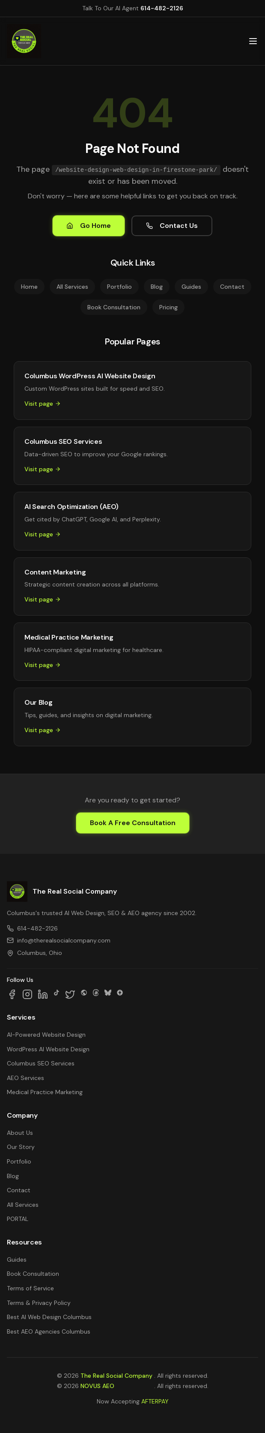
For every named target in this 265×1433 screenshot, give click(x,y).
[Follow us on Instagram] (27, 994)
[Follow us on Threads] (95, 994)
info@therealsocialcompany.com (58, 940)
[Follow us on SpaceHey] (83, 994)
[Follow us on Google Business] (119, 994)
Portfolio (119, 286)
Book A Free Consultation (133, 822)
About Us (20, 1133)
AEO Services (25, 1078)
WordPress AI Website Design (48, 1049)
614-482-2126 (161, 8)
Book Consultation (113, 307)
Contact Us (172, 225)
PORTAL (17, 1219)
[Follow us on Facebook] (12, 994)
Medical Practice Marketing (45, 1092)
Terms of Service (30, 1288)
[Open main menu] (253, 41)
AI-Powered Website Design (46, 1034)
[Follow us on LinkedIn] (43, 994)
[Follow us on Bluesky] (107, 994)
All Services (72, 286)
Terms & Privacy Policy (39, 1303)
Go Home (88, 225)
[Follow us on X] (70, 994)
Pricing (168, 307)
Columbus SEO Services (40, 1063)
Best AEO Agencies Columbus (48, 1331)
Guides (191, 286)
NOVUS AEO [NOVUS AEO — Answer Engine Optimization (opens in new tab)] (97, 1386)
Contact (232, 286)
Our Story (21, 1147)
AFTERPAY (155, 1401)
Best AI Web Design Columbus (49, 1317)
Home (29, 286)
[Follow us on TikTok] (56, 994)
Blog (157, 286)
